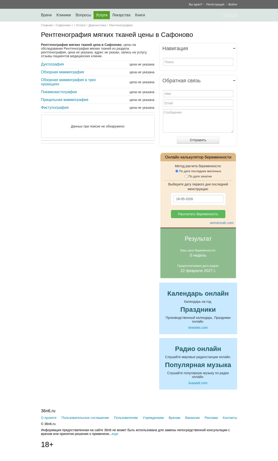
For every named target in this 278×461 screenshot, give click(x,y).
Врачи (46, 15)
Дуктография (52, 64)
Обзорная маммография (62, 72)
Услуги (101, 15)
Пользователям (126, 418)
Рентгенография (121, 25)
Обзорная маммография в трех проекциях (68, 82)
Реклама (211, 418)
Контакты (230, 418)
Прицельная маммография (64, 100)
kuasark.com (198, 383)
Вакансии (192, 418)
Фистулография (55, 107)
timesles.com (198, 327)
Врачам (174, 418)
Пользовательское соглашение (85, 418)
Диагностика (97, 25)
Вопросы (83, 15)
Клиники (63, 15)
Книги (140, 15)
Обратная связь (182, 80)
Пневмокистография (59, 92)
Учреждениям (153, 418)
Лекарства (121, 15)
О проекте (49, 418)
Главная (47, 25)
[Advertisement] (109, 193)
